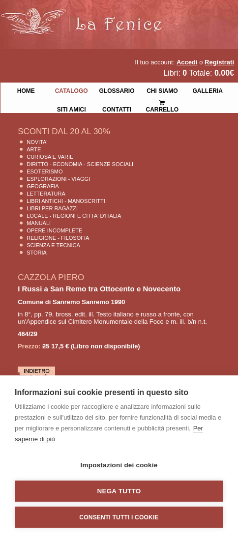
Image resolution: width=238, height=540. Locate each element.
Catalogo (71, 89)
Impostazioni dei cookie (119, 465)
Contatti (116, 108)
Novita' (37, 142)
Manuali (39, 223)
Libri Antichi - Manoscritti (66, 201)
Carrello (162, 102)
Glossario (116, 89)
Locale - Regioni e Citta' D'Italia (74, 216)
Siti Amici (71, 108)
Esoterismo (44, 171)
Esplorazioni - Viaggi (58, 179)
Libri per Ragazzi (52, 208)
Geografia (43, 186)
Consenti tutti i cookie (118, 517)
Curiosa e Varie (50, 157)
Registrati (219, 62)
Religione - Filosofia (58, 238)
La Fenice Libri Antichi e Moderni (86, 14)
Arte (34, 149)
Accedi (187, 62)
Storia (37, 253)
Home (26, 89)
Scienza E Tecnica (53, 245)
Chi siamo (162, 89)
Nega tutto (119, 491)
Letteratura (46, 194)
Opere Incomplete (54, 230)
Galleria (208, 89)
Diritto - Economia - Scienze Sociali (80, 164)
